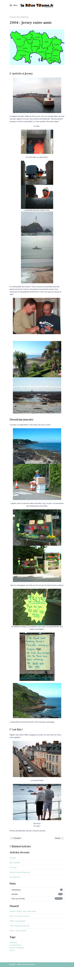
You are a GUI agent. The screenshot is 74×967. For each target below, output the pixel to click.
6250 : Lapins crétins (18, 931)
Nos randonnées (22, 17)
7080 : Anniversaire (17, 921)
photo (12, 950)
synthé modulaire (17, 948)
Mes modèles (15, 863)
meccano (13, 943)
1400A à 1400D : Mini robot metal (23, 911)
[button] (14, 5)
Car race (13, 867)
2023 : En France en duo (19, 916)
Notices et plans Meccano (20, 872)
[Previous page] (16, 838)
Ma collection (15, 877)
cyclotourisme (15, 945)
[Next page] (58, 838)
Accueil (13, 858)
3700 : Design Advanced (19, 926)
